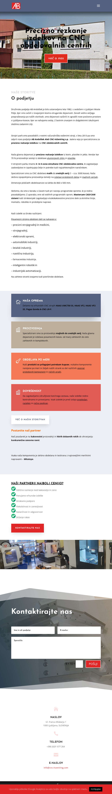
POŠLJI (93, 664)
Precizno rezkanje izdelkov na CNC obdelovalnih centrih (56, 38)
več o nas (56, 58)
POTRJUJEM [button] (96, 789)
